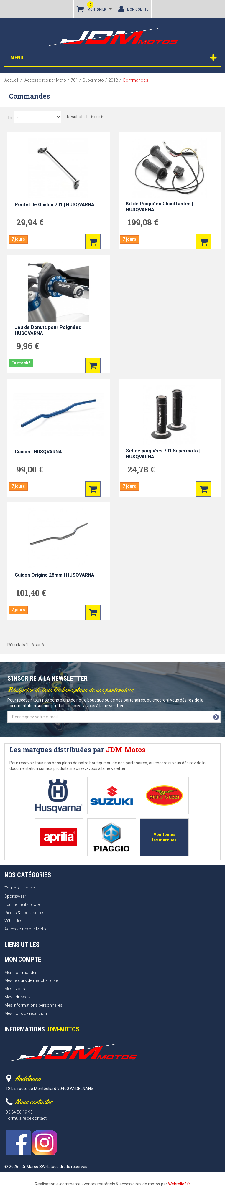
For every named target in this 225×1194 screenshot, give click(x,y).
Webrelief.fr (179, 1184)
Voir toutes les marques (164, 837)
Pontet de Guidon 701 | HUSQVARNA (54, 204)
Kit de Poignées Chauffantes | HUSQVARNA (159, 206)
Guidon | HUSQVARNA (38, 451)
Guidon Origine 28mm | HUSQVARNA (54, 575)
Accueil (11, 80)
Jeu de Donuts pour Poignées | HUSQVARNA (49, 330)
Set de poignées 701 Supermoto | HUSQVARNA (163, 453)
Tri (9, 117)
